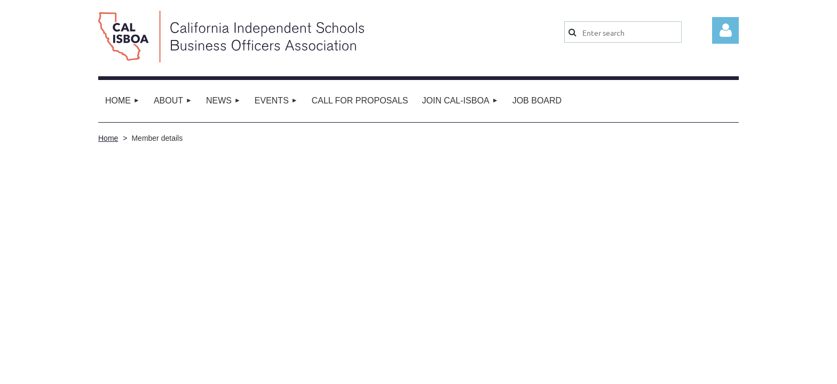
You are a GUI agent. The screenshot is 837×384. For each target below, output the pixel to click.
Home (108, 138)
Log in (725, 30)
